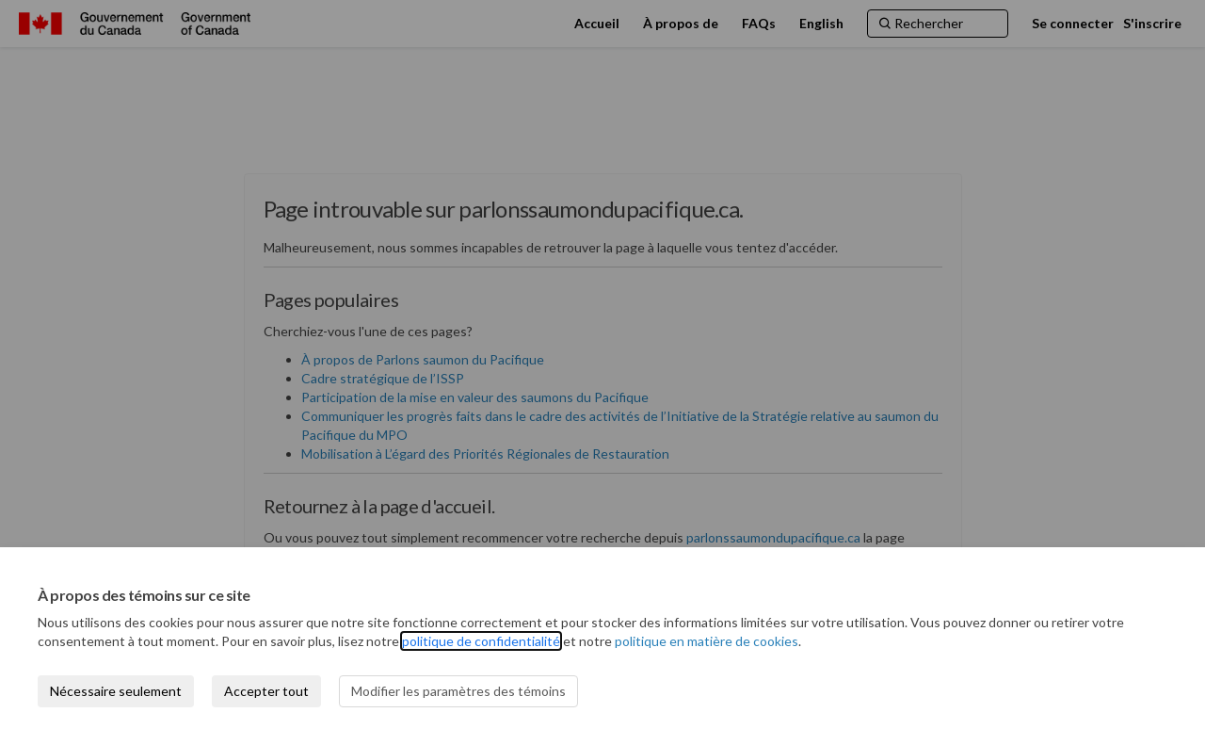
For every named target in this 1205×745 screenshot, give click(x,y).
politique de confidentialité (481, 641)
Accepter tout (266, 691)
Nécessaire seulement (116, 691)
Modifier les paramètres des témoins (458, 691)
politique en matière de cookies (706, 641)
